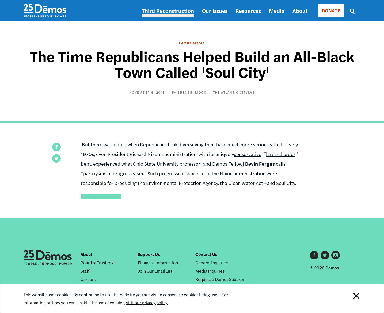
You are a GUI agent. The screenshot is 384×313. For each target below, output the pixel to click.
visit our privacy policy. (147, 302)
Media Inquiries (210, 271)
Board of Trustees (97, 262)
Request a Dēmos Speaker (220, 279)
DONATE (331, 10)
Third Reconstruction (168, 10)
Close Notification (349, 298)
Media (276, 10)
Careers (88, 279)
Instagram (335, 255)
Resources (248, 10)
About (299, 10)
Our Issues (214, 10)
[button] (56, 147)
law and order (280, 154)
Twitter (325, 255)
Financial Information (158, 262)
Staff (85, 271)
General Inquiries (211, 262)
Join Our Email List (155, 271)
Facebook (314, 255)
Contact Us (206, 254)
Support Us (149, 254)
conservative (247, 154)
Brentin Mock (191, 92)
